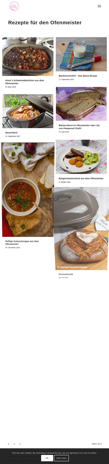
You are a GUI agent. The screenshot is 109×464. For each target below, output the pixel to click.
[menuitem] (99, 6)
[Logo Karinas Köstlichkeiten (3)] (45, 6)
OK (47, 458)
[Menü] (99, 6)
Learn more (61, 458)
